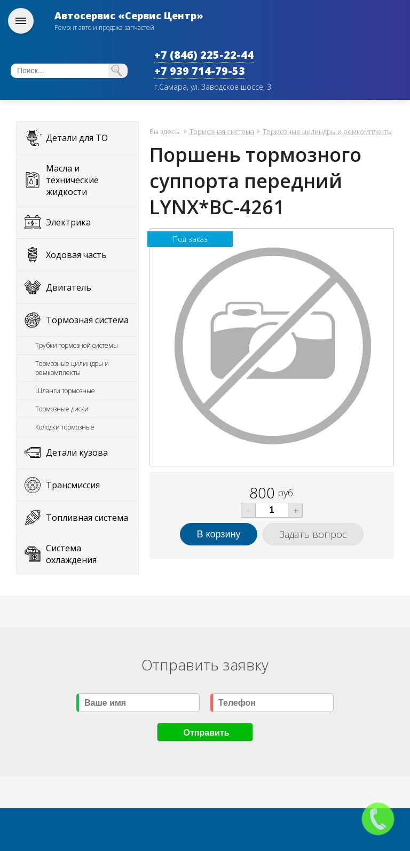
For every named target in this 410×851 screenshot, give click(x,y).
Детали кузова (77, 452)
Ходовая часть (76, 255)
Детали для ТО (77, 138)
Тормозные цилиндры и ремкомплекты (72, 368)
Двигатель (68, 287)
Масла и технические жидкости (72, 180)
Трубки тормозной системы (76, 345)
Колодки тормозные (64, 427)
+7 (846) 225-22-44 (204, 55)
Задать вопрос (313, 534)
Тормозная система (87, 320)
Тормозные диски (62, 408)
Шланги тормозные (65, 390)
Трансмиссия (73, 485)
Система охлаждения (71, 554)
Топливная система (87, 518)
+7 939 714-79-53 (199, 71)
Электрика (68, 222)
